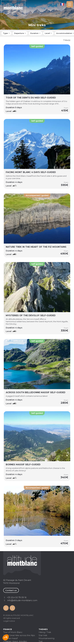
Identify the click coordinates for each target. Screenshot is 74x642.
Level (47, 33)
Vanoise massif (10, 638)
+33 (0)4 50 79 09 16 (57, 4)
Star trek (43, 635)
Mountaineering (46, 638)
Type (5, 33)
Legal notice (9, 621)
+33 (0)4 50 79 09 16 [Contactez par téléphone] (16, 597)
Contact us (11, 590)
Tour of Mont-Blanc (12, 632)
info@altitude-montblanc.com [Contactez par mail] (22, 600)
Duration (34, 33)
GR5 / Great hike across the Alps (19, 635)
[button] (5, 637)
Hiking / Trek (45, 632)
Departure (19, 33)
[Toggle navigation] (69, 4)
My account (52, 4)
